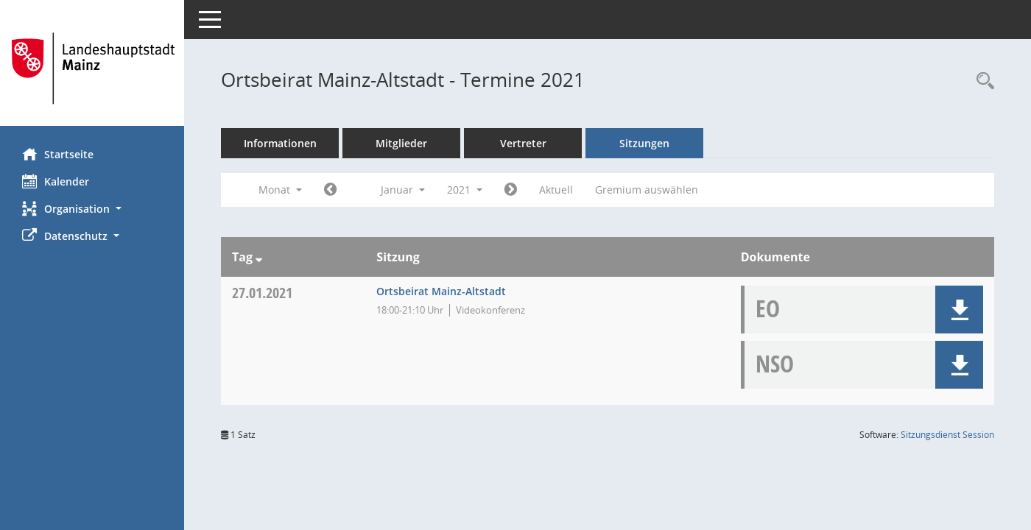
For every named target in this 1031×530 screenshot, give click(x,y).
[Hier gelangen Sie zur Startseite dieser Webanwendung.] (92, 68)
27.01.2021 (262, 293)
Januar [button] (403, 190)
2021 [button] (464, 190)
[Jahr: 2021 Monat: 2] (510, 190)
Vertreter (523, 143)
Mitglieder (401, 143)
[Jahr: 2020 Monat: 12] (330, 190)
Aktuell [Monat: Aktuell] (556, 190)
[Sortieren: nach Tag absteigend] (259, 257)
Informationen (280, 143)
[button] (92, 208)
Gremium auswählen (646, 190)
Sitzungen (644, 143)
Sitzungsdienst (947, 434)
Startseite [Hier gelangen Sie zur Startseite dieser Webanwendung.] (58, 153)
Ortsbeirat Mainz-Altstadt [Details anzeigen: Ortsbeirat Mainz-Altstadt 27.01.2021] (441, 291)
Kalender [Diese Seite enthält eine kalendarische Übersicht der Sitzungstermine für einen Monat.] (55, 181)
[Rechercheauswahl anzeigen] (981, 81)
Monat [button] (280, 190)
